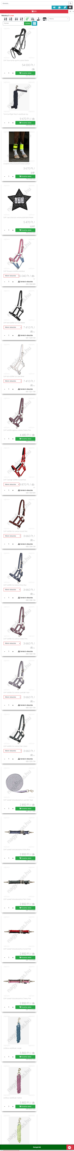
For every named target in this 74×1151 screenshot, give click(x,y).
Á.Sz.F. (7, 1119)
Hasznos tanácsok (60, 1122)
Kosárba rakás (25, 72)
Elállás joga (36, 1122)
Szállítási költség (24, 1122)
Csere (24, 1124)
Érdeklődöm (24, 791)
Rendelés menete (10, 1122)
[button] (58, 19)
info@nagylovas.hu (22, 1133)
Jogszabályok (46, 1119)
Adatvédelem (28, 1119)
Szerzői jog (57, 1119)
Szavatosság (47, 1122)
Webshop (4, 15)
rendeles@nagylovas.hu (56, 1140)
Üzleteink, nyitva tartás (12, 1124)
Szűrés (27, 23)
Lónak (12, 15)
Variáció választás (24, 177)
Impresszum (16, 1119)
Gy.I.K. (37, 1119)
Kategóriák (37, 1147)
